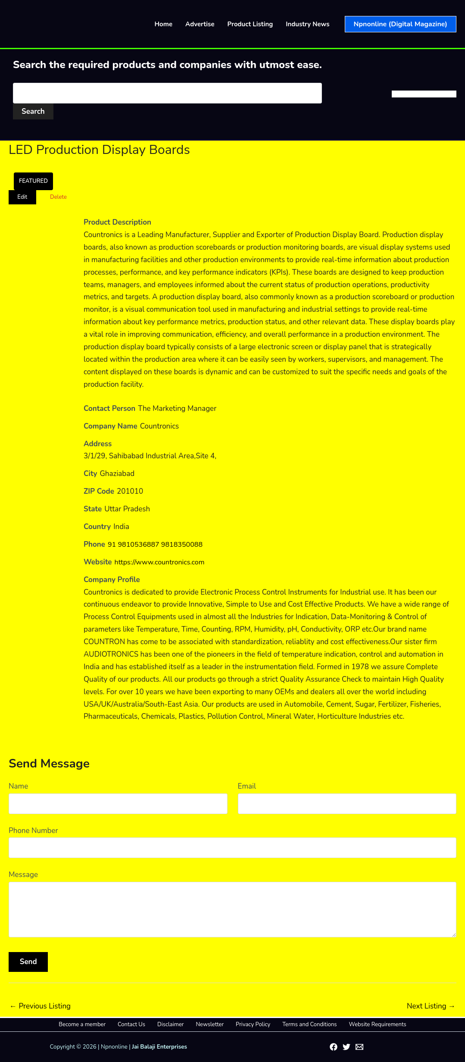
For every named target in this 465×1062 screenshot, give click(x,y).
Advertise (200, 24)
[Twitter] (346, 1047)
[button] (400, 24)
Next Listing (431, 1006)
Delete (58, 197)
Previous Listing (40, 1006)
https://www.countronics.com (162, 562)
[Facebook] (333, 1047)
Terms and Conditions (296, 1024)
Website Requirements (358, 1024)
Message (23, 875)
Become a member (101, 1024)
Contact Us (144, 1024)
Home (164, 24)
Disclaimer (177, 1024)
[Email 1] (359, 1047)
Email (247, 786)
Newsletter (210, 1024)
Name (18, 786)
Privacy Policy (246, 1024)
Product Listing (250, 24)
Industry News (307, 24)
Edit (22, 197)
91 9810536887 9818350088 (158, 544)
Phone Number (33, 831)
